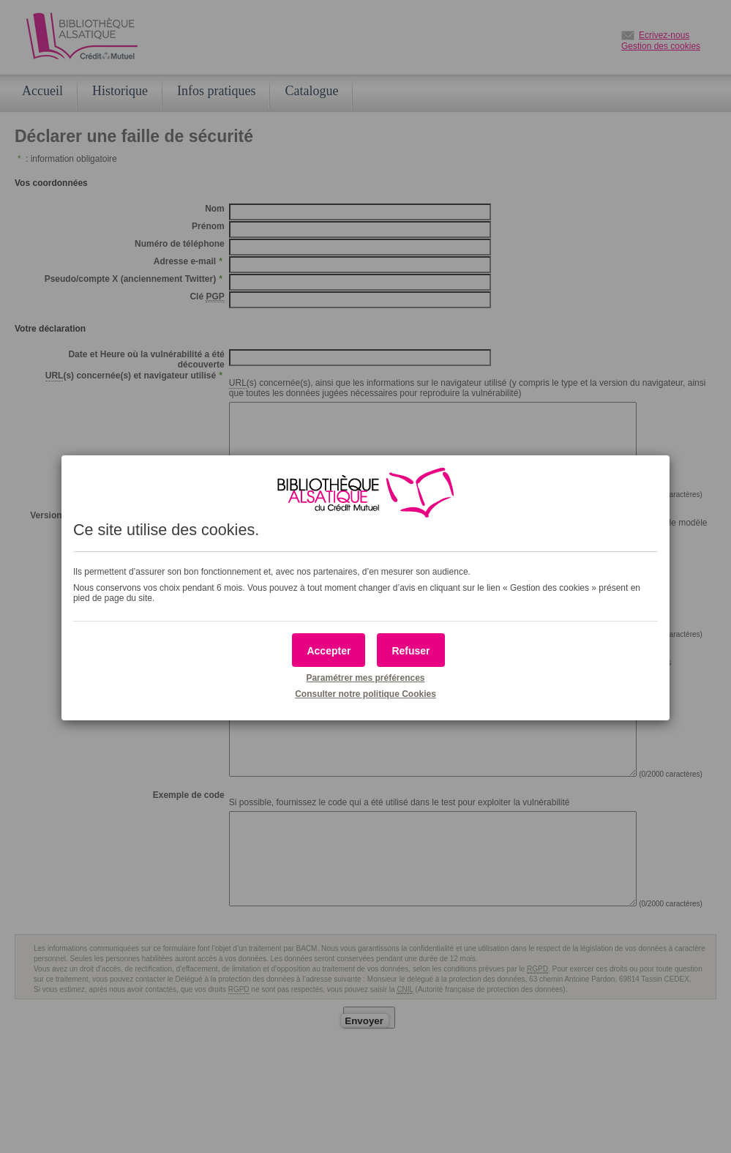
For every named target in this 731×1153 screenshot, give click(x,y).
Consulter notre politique (365, 694)
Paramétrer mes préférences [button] (365, 678)
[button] (328, 650)
